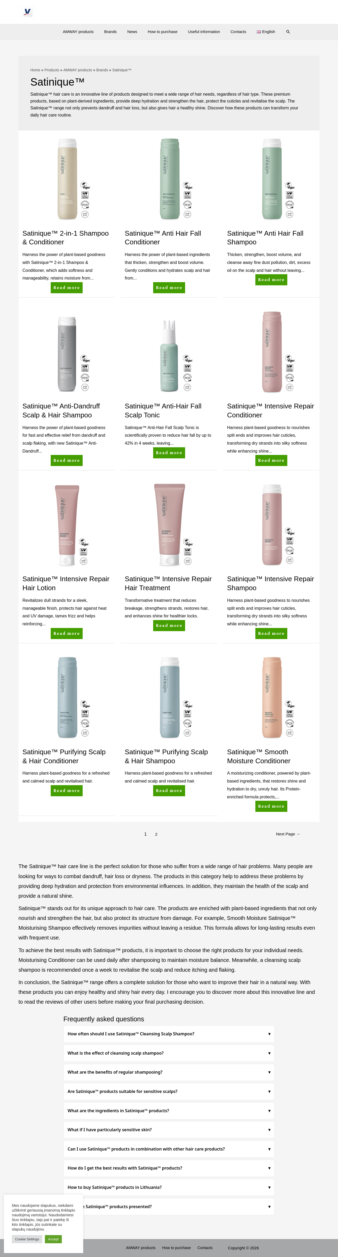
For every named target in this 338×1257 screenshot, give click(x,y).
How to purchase (163, 31)
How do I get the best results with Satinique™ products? (125, 1168)
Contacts (233, 31)
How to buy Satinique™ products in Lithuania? (115, 1187)
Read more (68, 286)
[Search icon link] (278, 31)
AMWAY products (86, 31)
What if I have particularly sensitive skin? (110, 1130)
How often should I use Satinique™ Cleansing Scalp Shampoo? (131, 1034)
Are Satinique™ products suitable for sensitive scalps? (122, 1091)
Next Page (287, 834)
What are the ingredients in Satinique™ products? (118, 1111)
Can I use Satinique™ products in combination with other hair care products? (146, 1149)
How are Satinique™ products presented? (110, 1206)
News (135, 31)
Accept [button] (53, 1239)
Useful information (201, 31)
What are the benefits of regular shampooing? (115, 1072)
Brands (116, 31)
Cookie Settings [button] (27, 1239)
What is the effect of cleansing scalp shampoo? (116, 1053)
